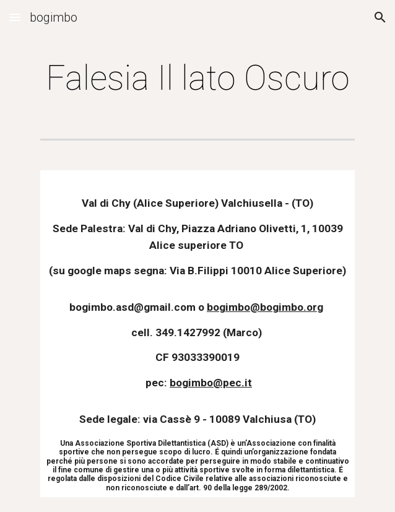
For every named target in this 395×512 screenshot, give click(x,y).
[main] (197, 78)
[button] (15, 17)
